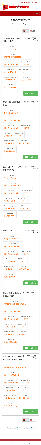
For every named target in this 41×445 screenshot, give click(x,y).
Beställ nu (30, 93)
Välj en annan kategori (20, 24)
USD (32, 31)
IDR (25, 31)
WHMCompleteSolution (25, 428)
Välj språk (35, 2)
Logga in (27, 2)
